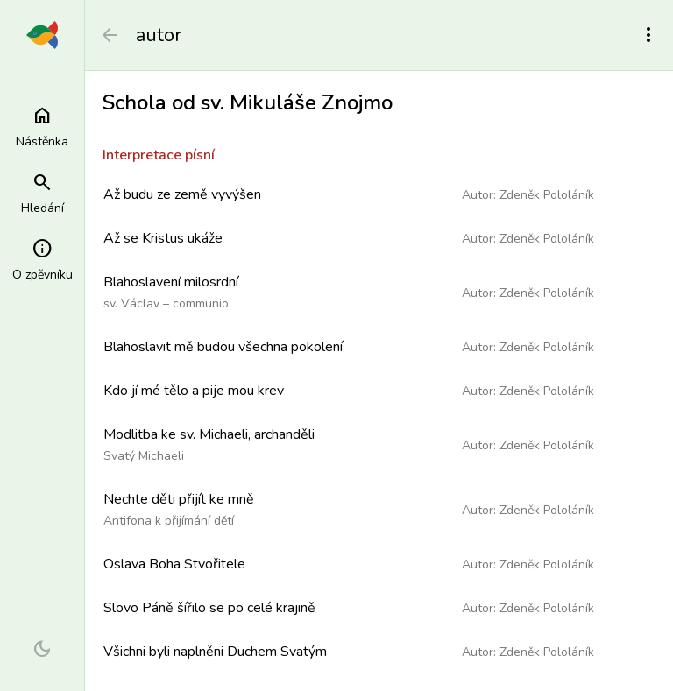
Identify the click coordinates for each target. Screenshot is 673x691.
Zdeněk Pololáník (546, 195)
